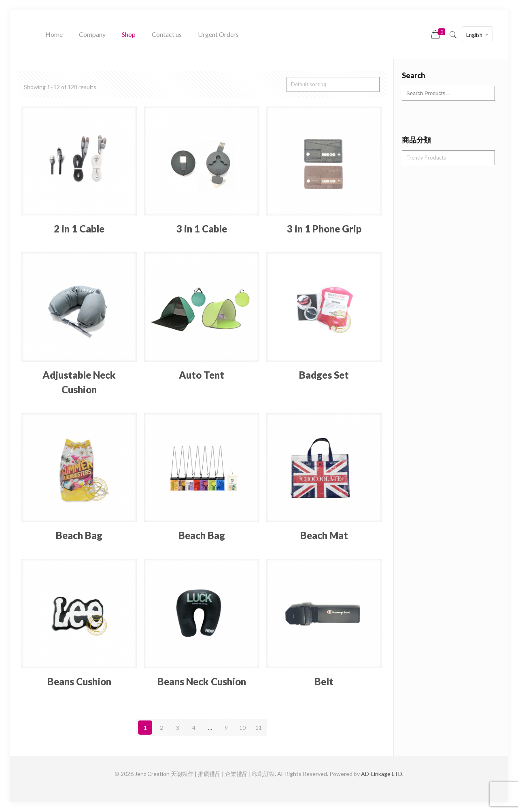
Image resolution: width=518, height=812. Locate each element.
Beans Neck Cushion (201, 681)
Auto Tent (201, 375)
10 (242, 727)
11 (258, 727)
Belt (323, 681)
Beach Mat (324, 535)
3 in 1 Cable (201, 228)
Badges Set (324, 375)
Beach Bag (79, 535)
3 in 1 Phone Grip (324, 228)
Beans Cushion (79, 681)
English (478, 34)
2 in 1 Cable (79, 228)
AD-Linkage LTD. (382, 773)
